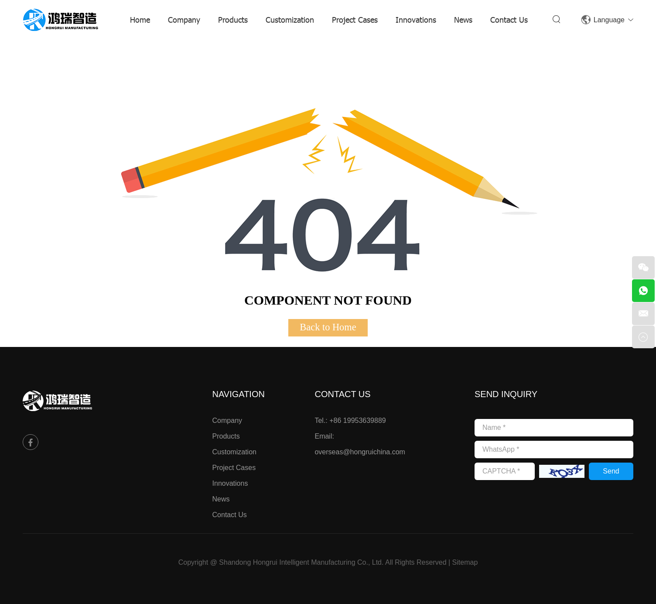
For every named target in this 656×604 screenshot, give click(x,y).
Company (184, 19)
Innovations (416, 19)
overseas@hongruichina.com (359, 452)
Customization (290, 19)
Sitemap (465, 562)
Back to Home (328, 327)
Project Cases (355, 19)
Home (140, 19)
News (463, 19)
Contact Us (509, 19)
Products (233, 19)
